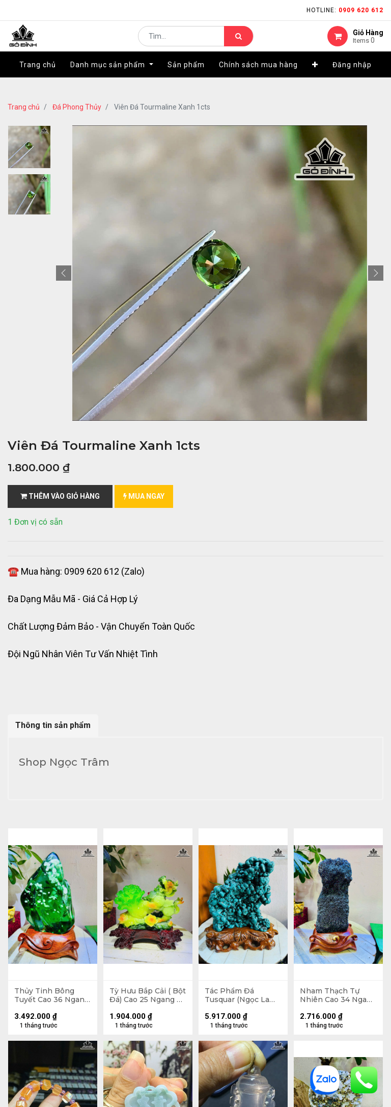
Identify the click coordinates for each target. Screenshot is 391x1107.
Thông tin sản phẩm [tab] (53, 725)
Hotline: (344, 10)
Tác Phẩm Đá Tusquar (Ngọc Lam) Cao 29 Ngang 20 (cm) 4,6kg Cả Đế (243, 997)
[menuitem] (37, 80)
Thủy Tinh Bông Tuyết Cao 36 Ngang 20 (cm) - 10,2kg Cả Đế (46, 997)
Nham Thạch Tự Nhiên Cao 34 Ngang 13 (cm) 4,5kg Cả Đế (338, 997)
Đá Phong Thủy (76, 107)
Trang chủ (24, 107)
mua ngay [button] (143, 496)
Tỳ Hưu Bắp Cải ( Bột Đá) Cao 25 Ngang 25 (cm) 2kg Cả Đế (145, 997)
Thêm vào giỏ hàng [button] (60, 496)
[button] (315, 80)
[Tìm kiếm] (238, 44)
